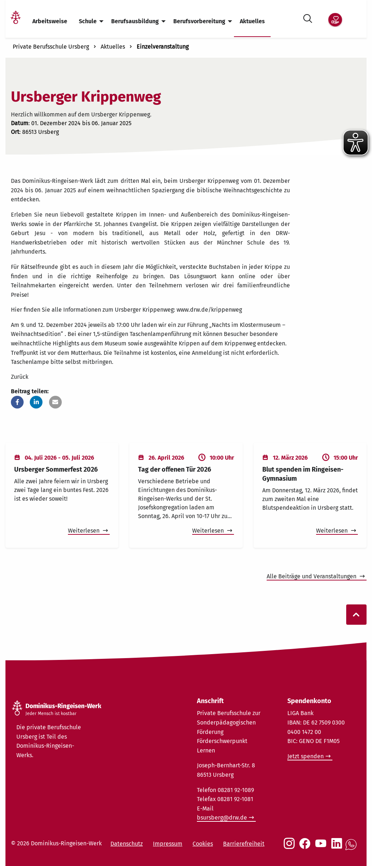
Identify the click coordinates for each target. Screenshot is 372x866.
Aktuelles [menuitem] (252, 21)
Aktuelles (113, 46)
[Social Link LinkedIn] (338, 847)
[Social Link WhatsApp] (352, 848)
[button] (17, 402)
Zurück (19, 376)
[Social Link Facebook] (306, 847)
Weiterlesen (84, 530)
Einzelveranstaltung (163, 46)
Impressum (167, 843)
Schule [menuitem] (88, 21)
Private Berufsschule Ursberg (51, 46)
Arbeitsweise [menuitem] (49, 21)
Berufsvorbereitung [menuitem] (199, 21)
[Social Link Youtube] (322, 847)
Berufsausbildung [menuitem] (135, 21)
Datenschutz (126, 843)
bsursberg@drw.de (222, 817)
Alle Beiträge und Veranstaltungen (312, 576)
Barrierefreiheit (243, 843)
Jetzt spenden (305, 756)
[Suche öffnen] (308, 17)
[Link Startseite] (15, 21)
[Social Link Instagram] (290, 847)
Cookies (203, 843)
